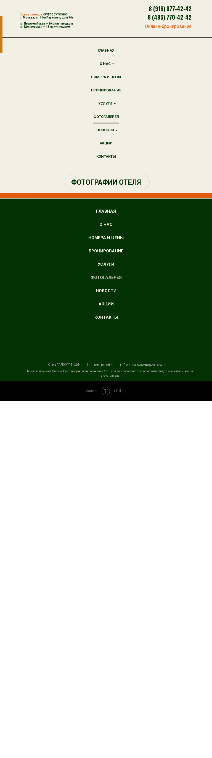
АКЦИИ (106, 143)
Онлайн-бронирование (168, 26)
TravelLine (18, 195)
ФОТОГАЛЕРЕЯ (106, 117)
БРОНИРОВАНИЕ (106, 90)
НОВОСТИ (105, 130)
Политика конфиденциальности (144, 721)
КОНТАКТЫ (106, 156)
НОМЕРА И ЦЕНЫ (106, 77)
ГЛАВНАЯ (106, 50)
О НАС (105, 64)
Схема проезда (31, 14)
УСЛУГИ (105, 103)
